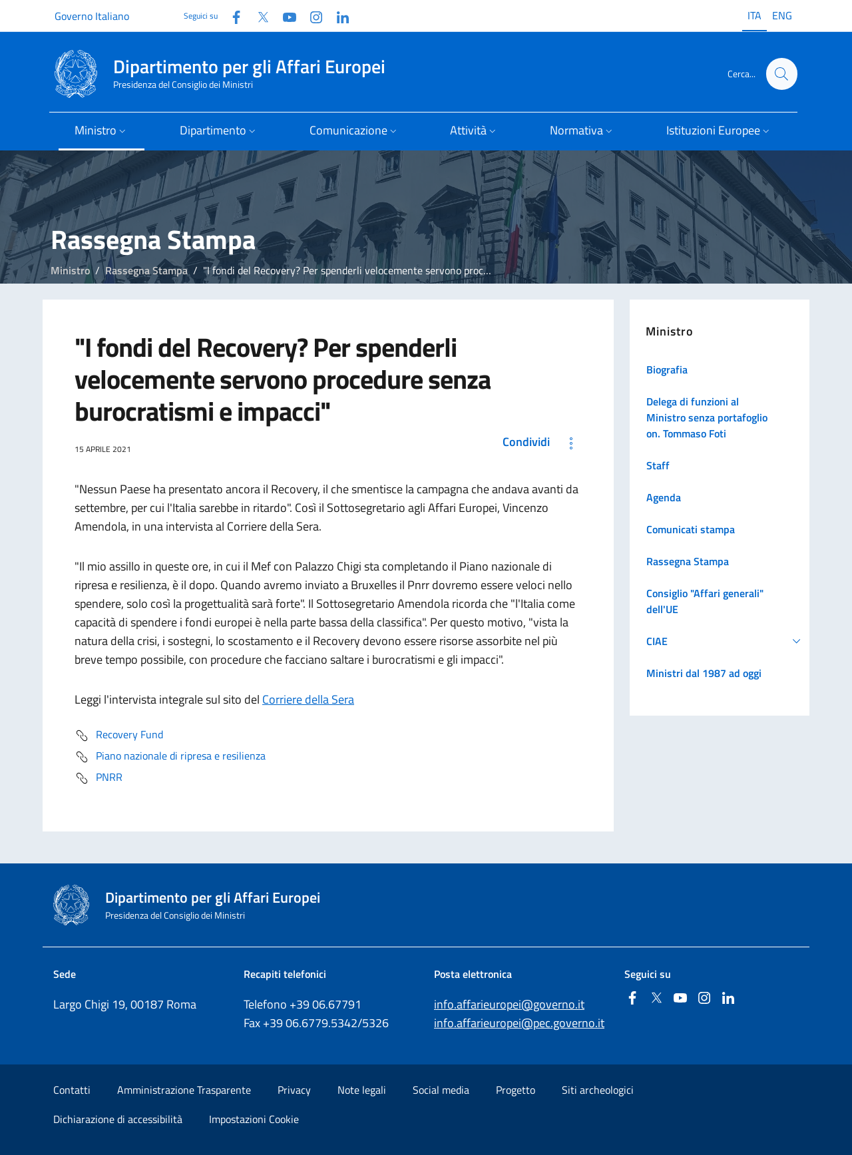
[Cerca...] (781, 74)
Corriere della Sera (308, 699)
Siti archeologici (598, 1090)
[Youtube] (284, 16)
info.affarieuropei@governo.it (509, 1004)
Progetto (515, 1090)
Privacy (294, 1090)
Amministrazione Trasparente (184, 1090)
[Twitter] (257, 16)
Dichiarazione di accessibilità (117, 1119)
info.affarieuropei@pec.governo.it (519, 1023)
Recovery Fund (119, 735)
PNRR (98, 778)
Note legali (361, 1090)
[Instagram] (311, 16)
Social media (441, 1090)
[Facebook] (231, 16)
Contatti (72, 1090)
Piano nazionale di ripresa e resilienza (170, 757)
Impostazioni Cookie (254, 1119)
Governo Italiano (92, 16)
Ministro (70, 270)
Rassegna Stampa (146, 270)
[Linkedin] (337, 16)
